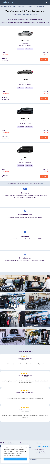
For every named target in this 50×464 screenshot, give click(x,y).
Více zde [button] (17, 455)
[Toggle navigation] (47, 2)
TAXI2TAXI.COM (32, 459)
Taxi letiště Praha (8, 6)
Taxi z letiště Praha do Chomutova (34, 6)
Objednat (44, 59)
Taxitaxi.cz (8, 3)
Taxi (1, 6)
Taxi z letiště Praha (19, 6)
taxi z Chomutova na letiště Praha (27, 14)
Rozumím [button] (15, 458)
